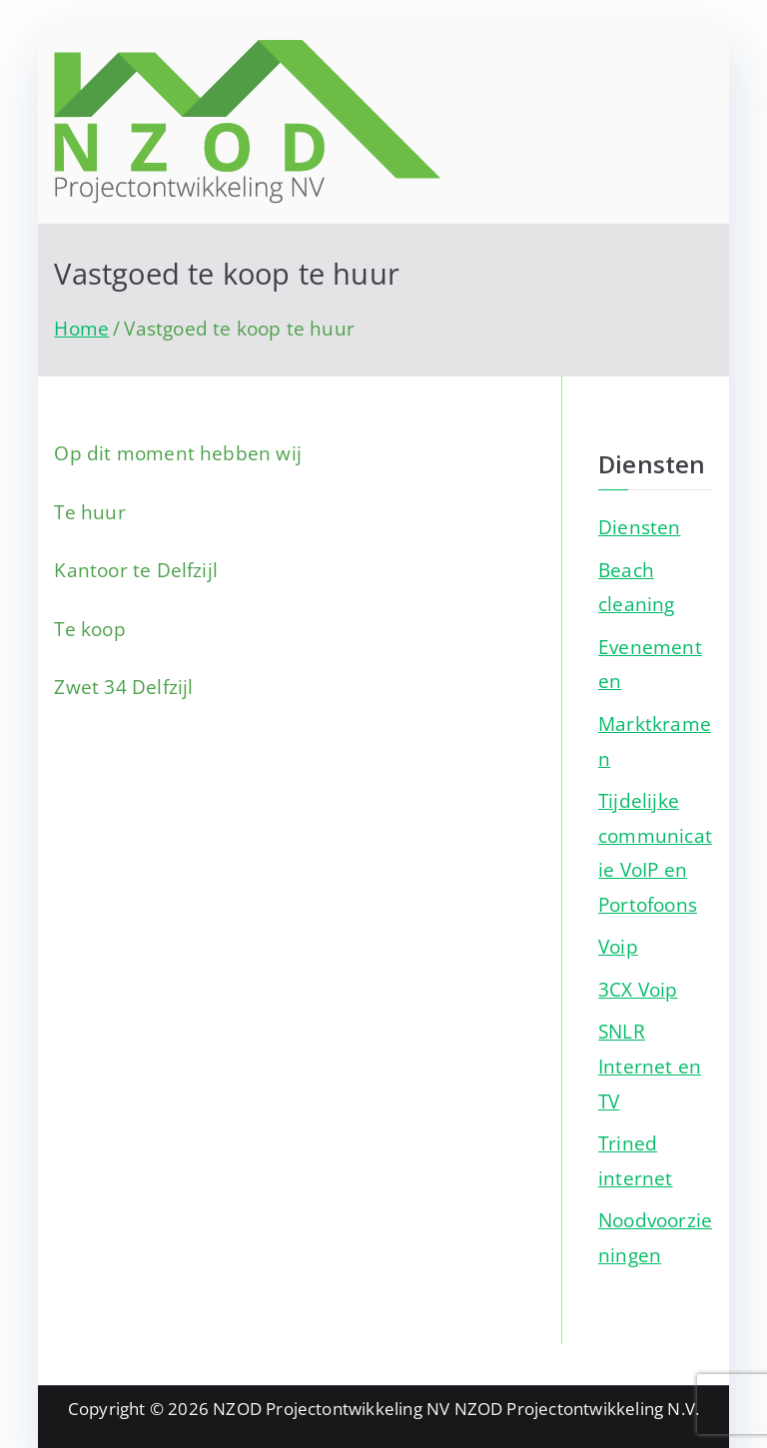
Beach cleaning (636, 587)
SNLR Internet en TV (649, 1065)
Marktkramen (654, 741)
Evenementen (650, 664)
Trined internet (635, 1160)
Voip (618, 946)
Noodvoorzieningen (655, 1237)
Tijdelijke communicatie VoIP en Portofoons (655, 852)
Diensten (639, 526)
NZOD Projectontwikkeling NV (331, 1408)
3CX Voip (638, 989)
